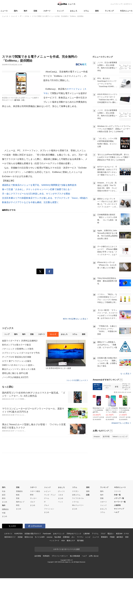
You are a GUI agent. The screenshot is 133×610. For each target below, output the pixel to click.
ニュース (4, 11)
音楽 (17, 530)
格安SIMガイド (10, 569)
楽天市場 (106, 468)
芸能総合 (19, 523)
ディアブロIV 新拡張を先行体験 (16, 357)
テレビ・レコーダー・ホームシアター (126, 418)
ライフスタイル (78, 530)
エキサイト (128, 4)
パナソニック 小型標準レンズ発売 (17, 349)
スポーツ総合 (35, 523)
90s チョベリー (78, 537)
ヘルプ (116, 544)
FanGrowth (47, 565)
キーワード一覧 (120, 534)
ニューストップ (116, 4)
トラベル (75, 534)
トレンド (60, 11)
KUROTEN (18, 565)
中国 (3, 545)
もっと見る (125, 405)
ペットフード (54, 572)
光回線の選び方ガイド (32, 565)
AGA (63, 572)
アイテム (95, 565)
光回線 (20, 569)
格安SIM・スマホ (122, 565)
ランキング (109, 11)
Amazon (97, 468)
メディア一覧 (119, 530)
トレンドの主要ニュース (77, 380)
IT (45, 534)
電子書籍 (80, 572)
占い (73, 569)
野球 (31, 527)
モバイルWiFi (40, 569)
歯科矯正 (120, 569)
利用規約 (46, 588)
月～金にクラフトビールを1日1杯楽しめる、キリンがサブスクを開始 (36, 193)
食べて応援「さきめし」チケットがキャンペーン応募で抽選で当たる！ (37, 189)
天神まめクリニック (73, 565)
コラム (86, 11)
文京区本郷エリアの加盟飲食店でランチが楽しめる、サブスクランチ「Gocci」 (41, 198)
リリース (117, 523)
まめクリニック (58, 565)
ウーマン (80, 569)
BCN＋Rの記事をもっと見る (75, 319)
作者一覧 (117, 527)
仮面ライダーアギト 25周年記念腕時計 (20, 341)
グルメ (46, 537)
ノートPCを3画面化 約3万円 (15, 377)
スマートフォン (74, 89)
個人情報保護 (75, 588)
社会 (3, 523)
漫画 (97, 11)
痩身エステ (71, 572)
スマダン (75, 523)
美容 (127, 569)
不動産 (112, 569)
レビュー (47, 523)
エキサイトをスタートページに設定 (66, 581)
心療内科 (86, 565)
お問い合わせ (94, 588)
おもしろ (73, 11)
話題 (87, 527)
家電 (116, 418)
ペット (60, 534)
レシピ (87, 569)
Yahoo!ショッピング (120, 468)
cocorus (49, 569)
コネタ (60, 527)
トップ (6, 334)
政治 (3, 530)
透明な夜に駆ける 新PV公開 (15, 373)
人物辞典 (117, 537)
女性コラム (76, 527)
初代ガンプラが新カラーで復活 (16, 345)
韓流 (17, 537)
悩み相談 (57, 569)
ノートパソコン (107, 418)
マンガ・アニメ (50, 527)
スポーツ (46, 11)
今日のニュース (126, 11)
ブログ (103, 565)
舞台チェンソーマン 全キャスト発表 (19, 369)
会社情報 (37, 588)
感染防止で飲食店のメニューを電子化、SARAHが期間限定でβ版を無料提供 (39, 185)
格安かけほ (29, 569)
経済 (3, 527)
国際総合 (5, 541)
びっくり (61, 523)
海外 (25, 11)
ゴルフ (32, 534)
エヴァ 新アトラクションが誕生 (16, 361)
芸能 (35, 11)
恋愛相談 (66, 569)
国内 (15, 11)
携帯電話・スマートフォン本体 (98, 418)
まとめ (4, 534)
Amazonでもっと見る (120, 455)
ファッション (49, 541)
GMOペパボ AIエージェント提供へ (18, 365)
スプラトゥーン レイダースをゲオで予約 (21, 353)
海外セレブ (20, 534)
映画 (17, 527)
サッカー (33, 530)
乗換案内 (104, 569)
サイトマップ (119, 541)
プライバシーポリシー (60, 588)
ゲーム (46, 530)
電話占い (110, 565)
